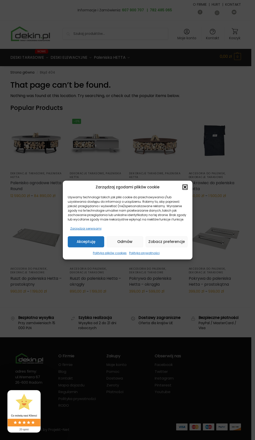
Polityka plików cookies (110, 253)
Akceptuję (86, 241)
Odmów (124, 241)
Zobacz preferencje (166, 241)
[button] (185, 187)
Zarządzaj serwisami (86, 228)
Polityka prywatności (144, 253)
